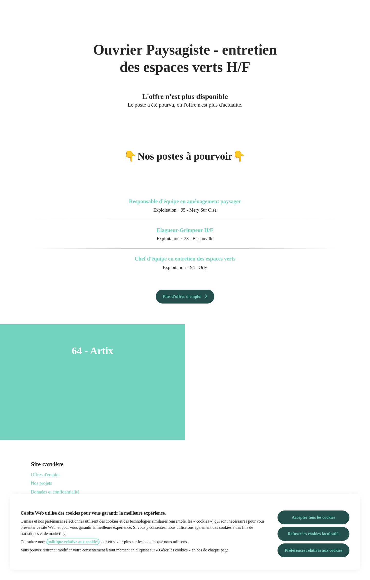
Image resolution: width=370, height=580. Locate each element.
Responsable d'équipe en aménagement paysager (185, 201)
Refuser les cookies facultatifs (313, 534)
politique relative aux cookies (73, 542)
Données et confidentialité (55, 492)
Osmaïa (185, 10)
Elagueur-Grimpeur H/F (185, 230)
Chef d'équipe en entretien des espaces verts (185, 259)
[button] (360, 10)
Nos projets (41, 483)
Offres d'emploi (45, 474)
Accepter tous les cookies (313, 517)
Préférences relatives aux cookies (313, 550)
